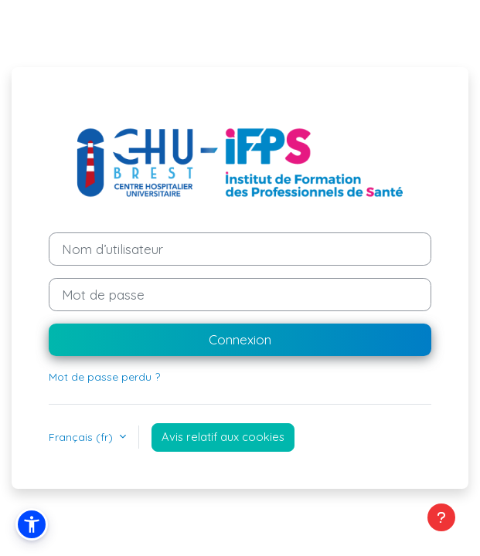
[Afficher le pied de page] (441, 517)
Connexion (240, 339)
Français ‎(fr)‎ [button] (82, 437)
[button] (31, 524)
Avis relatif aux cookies (223, 436)
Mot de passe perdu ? (104, 377)
